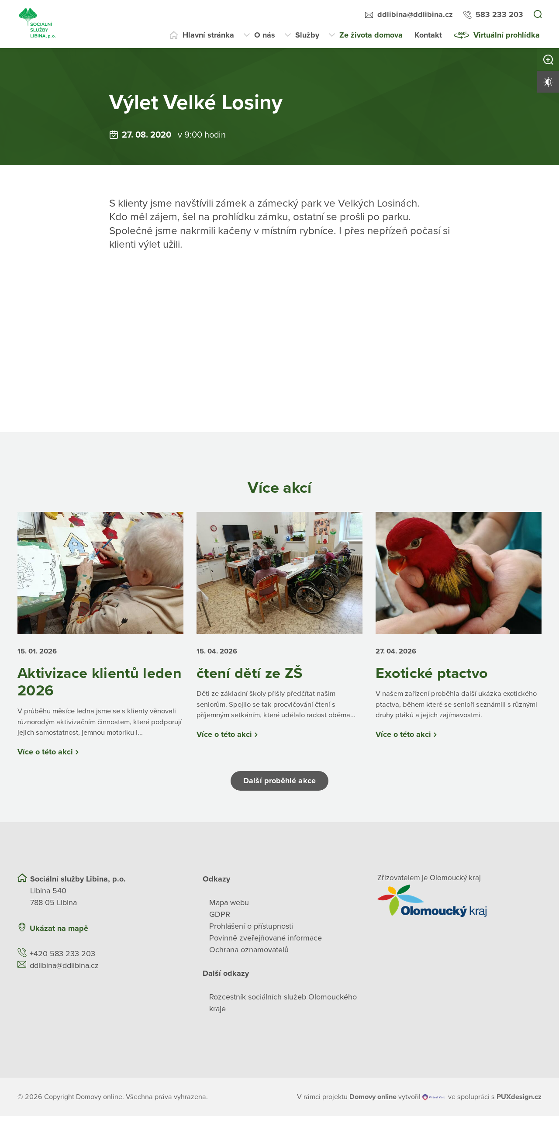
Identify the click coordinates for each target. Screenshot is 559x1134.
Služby (307, 35)
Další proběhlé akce (279, 799)
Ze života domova (371, 35)
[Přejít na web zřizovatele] (459, 918)
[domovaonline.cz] (373, 1115)
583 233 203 (499, 14)
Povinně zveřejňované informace (265, 956)
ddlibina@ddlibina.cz (415, 14)
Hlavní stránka (208, 35)
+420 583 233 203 (62, 971)
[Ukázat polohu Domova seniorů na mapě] (148, 946)
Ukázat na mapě (59, 946)
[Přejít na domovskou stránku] (37, 24)
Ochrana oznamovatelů (249, 967)
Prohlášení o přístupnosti (251, 944)
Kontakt (428, 35)
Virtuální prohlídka (506, 35)
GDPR (219, 932)
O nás (264, 35)
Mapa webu (229, 920)
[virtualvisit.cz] (433, 1115)
